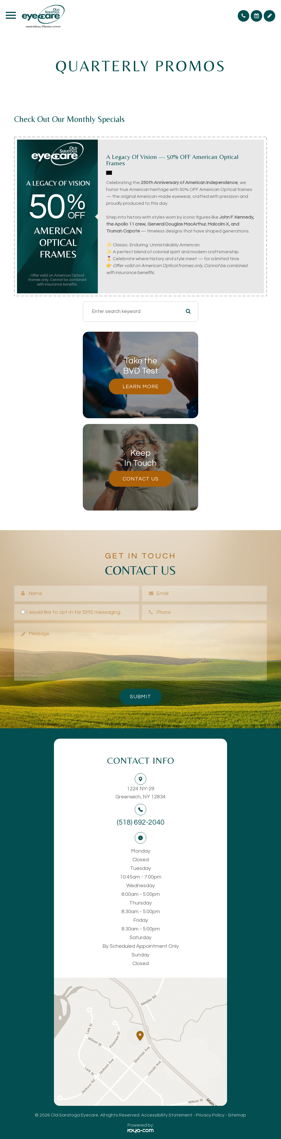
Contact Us (141, 478)
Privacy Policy (210, 1115)
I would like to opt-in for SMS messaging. (71, 612)
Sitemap (237, 1115)
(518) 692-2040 (140, 822)
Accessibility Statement (166, 1115)
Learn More (141, 386)
